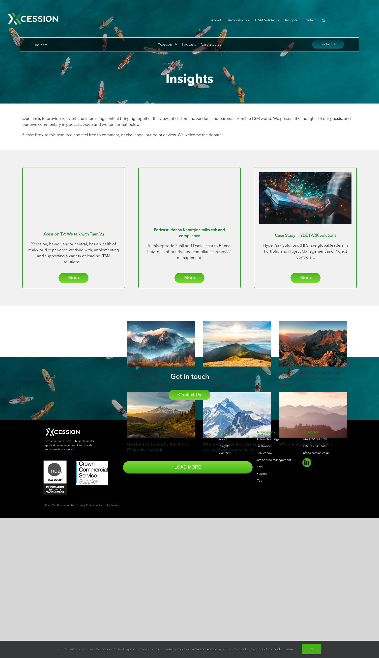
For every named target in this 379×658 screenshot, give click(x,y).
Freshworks (264, 593)
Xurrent (262, 621)
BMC (260, 614)
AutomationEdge (268, 586)
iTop (259, 628)
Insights (41, 45)
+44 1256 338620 (314, 586)
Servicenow (264, 600)
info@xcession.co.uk (315, 600)
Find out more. (284, 649)
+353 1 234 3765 (314, 593)
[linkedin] (306, 609)
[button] (323, 20)
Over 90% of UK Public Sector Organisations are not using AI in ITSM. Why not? (232, 379)
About (223, 586)
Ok (311, 649)
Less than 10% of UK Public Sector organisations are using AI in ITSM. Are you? (310, 379)
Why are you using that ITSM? (305, 445)
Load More (157, 467)
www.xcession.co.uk (207, 649)
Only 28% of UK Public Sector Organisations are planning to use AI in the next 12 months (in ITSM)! (160, 379)
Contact (224, 600)
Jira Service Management (274, 607)
